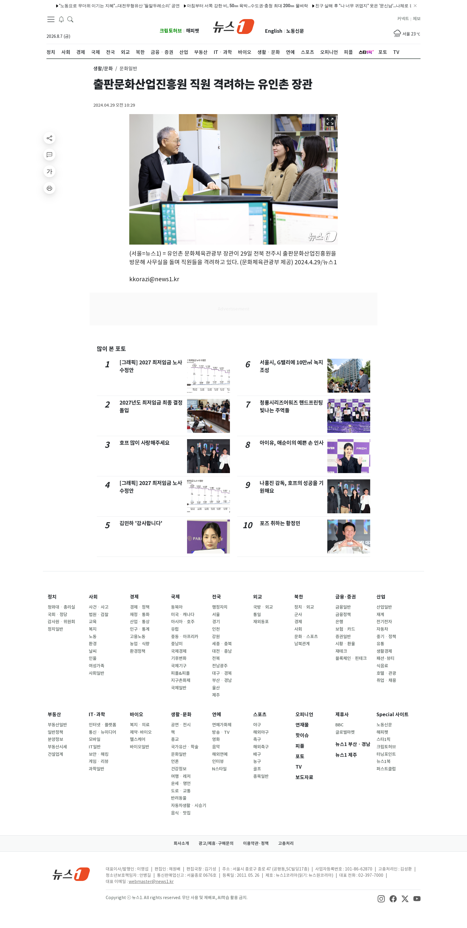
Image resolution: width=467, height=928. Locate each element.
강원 (216, 636)
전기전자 (384, 621)
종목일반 (261, 776)
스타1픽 (383, 739)
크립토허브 (171, 31)
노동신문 (295, 31)
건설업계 (55, 754)
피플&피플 (180, 673)
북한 (298, 597)
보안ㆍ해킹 (98, 754)
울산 (216, 688)
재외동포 (261, 621)
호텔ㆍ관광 (386, 673)
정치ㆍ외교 (304, 607)
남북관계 (302, 643)
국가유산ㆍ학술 (184, 747)
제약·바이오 (141, 732)
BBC (339, 725)
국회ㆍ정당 (57, 614)
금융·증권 (345, 597)
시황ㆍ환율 (345, 643)
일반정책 (55, 732)
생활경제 (384, 651)
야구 (257, 725)
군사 (298, 614)
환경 (92, 643)
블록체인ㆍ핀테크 (351, 658)
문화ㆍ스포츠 (306, 636)
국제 (175, 597)
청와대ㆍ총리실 (61, 607)
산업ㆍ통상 (140, 621)
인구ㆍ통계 (140, 629)
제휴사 (342, 714)
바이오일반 (139, 747)
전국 (216, 597)
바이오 (136, 714)
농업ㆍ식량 (140, 643)
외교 (257, 597)
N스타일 (219, 769)
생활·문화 (181, 714)
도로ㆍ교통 (181, 791)
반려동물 (178, 798)
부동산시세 (57, 747)
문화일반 (178, 754)
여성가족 (96, 666)
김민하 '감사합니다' (140, 523)
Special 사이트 (392, 714)
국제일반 (178, 688)
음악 (216, 747)
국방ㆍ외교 (263, 607)
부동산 (54, 714)
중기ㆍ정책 (386, 636)
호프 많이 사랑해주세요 (144, 442)
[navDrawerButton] (50, 19)
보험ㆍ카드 (345, 629)
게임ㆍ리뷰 (98, 761)
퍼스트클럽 (386, 769)
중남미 (177, 643)
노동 (92, 636)
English (273, 31)
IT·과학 (97, 714)
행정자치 (220, 607)
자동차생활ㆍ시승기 (188, 805)
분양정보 (55, 739)
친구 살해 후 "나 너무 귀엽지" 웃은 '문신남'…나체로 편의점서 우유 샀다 (350, 5)
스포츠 (260, 714)
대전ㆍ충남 (222, 651)
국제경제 (178, 651)
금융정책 (343, 614)
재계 (380, 614)
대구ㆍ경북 (222, 673)
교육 (92, 621)
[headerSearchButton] (70, 19)
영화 (216, 739)
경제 (134, 597)
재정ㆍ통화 (140, 614)
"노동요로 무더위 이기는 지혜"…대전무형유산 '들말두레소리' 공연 (89, 5)
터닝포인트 (386, 754)
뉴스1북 (383, 761)
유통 (380, 643)
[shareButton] (49, 138)
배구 (257, 754)
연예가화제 (221, 725)
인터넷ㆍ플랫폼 (102, 725)
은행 (339, 621)
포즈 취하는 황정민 (280, 523)
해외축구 (261, 747)
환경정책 (137, 651)
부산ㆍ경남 (222, 680)
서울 (216, 614)
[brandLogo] (234, 26)
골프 (257, 769)
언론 (175, 761)
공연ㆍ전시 (181, 725)
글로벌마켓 (345, 732)
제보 (417, 18)
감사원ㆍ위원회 (61, 621)
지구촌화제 (180, 680)
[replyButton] (49, 155)
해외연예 (220, 754)
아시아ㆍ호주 (182, 621)
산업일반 (384, 607)
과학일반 (96, 769)
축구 (257, 739)
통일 (257, 614)
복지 (92, 629)
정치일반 (55, 629)
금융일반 (343, 607)
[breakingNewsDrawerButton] (61, 19)
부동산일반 (57, 725)
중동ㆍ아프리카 (184, 636)
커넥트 (403, 18)
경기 (216, 621)
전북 (216, 658)
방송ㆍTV (221, 732)
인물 (92, 658)
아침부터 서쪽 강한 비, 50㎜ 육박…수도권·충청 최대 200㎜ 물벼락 (217, 5)
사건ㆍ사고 (98, 607)
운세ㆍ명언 (181, 783)
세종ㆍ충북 (222, 643)
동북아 (177, 607)
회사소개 (181, 843)
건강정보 (178, 769)
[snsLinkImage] (381, 898)
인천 (216, 629)
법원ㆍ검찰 (98, 614)
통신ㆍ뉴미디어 (102, 732)
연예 (216, 714)
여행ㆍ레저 (181, 776)
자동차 (382, 629)
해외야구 (261, 732)
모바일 (94, 739)
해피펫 (192, 31)
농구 (257, 761)
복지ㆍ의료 (140, 725)
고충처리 (286, 843)
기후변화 (178, 658)
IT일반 (95, 747)
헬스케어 (137, 739)
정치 (52, 597)
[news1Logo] (71, 874)
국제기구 (178, 666)
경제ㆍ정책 (140, 607)
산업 (380, 597)
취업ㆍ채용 (386, 680)
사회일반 (96, 673)
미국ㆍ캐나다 (182, 614)
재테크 (341, 651)
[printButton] (49, 188)
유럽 (175, 629)
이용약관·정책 (256, 843)
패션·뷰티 (385, 658)
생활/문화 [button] (103, 68)
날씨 (92, 651)
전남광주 (220, 666)
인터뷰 (218, 761)
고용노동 (137, 636)
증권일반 (343, 636)
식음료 (382, 666)
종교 (175, 739)
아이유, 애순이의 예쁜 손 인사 (291, 442)
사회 (93, 597)
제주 (216, 695)
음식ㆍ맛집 (181, 813)
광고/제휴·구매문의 (216, 843)
